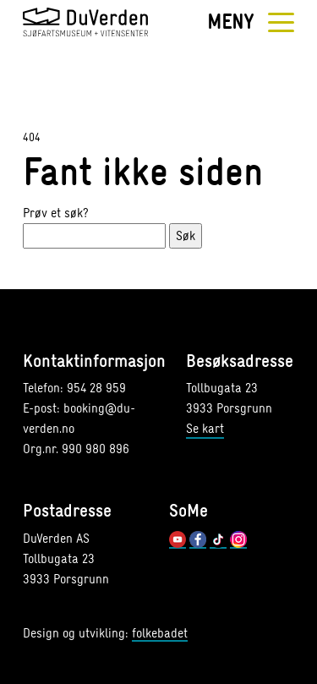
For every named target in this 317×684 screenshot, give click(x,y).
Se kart (205, 428)
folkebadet (160, 634)
